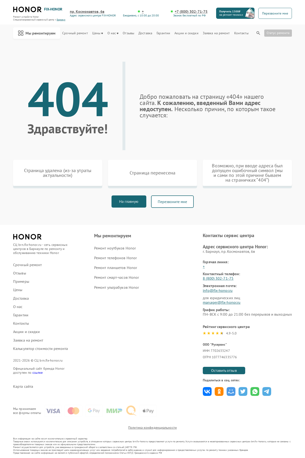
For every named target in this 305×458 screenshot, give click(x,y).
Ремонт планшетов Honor (115, 267)
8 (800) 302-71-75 (218, 278)
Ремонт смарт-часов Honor (116, 277)
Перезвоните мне (172, 201)
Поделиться (207, 391)
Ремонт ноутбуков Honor (115, 248)
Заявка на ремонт (216, 33)
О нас (113, 33)
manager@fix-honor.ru (221, 302)
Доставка (145, 33)
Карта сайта (23, 386)
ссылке (37, 372)
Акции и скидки (186, 33)
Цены (97, 33)
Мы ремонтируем (37, 33)
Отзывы (128, 33)
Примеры (21, 281)
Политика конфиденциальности (152, 427)
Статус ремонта (278, 33)
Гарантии (163, 33)
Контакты (241, 33)
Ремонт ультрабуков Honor (116, 287)
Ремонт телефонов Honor (115, 257)
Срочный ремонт (75, 33)
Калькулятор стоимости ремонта (40, 348)
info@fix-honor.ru (218, 290)
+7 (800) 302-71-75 (191, 11)
